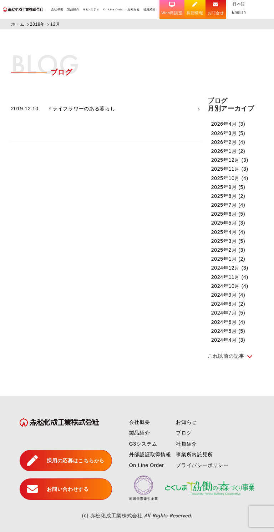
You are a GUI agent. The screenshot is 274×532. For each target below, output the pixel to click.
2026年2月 (228, 142)
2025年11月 (229, 169)
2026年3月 (228, 133)
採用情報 (195, 8)
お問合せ (216, 8)
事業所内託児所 (194, 454)
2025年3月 (228, 241)
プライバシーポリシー (202, 465)
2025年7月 (228, 205)
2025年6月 (228, 214)
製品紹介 (73, 9)
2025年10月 (229, 178)
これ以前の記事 (226, 356)
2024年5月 (228, 331)
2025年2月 (228, 250)
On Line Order (113, 9)
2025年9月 (228, 187)
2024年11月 (229, 277)
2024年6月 (228, 322)
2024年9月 (228, 295)
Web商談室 (172, 8)
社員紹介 (149, 9)
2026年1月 (228, 151)
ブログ (184, 433)
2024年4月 (228, 340)
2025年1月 (228, 259)
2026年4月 (228, 124)
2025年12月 (229, 160)
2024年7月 (228, 313)
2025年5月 (228, 223)
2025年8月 (228, 196)
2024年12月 (229, 268)
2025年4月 (228, 232)
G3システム (91, 9)
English (239, 12)
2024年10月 (229, 286)
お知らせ (133, 9)
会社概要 (57, 9)
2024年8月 (228, 304)
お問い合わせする (58, 489)
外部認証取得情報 (150, 454)
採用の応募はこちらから (66, 460)
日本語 (239, 4)
